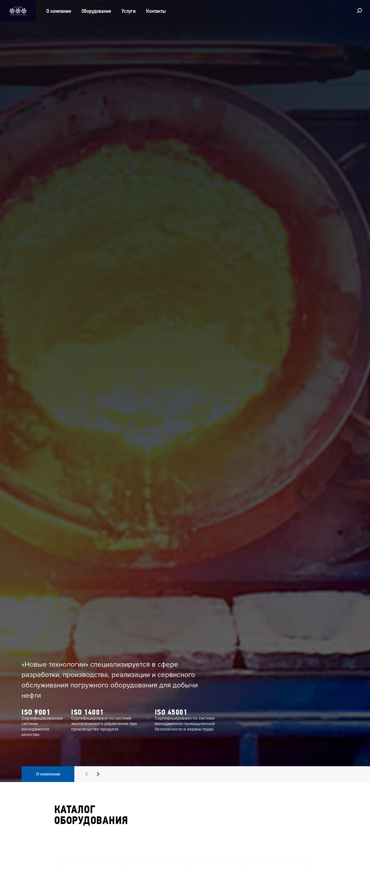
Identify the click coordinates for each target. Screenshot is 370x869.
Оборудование (96, 11)
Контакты (156, 11)
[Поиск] (359, 10)
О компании (58, 11)
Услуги (129, 11)
